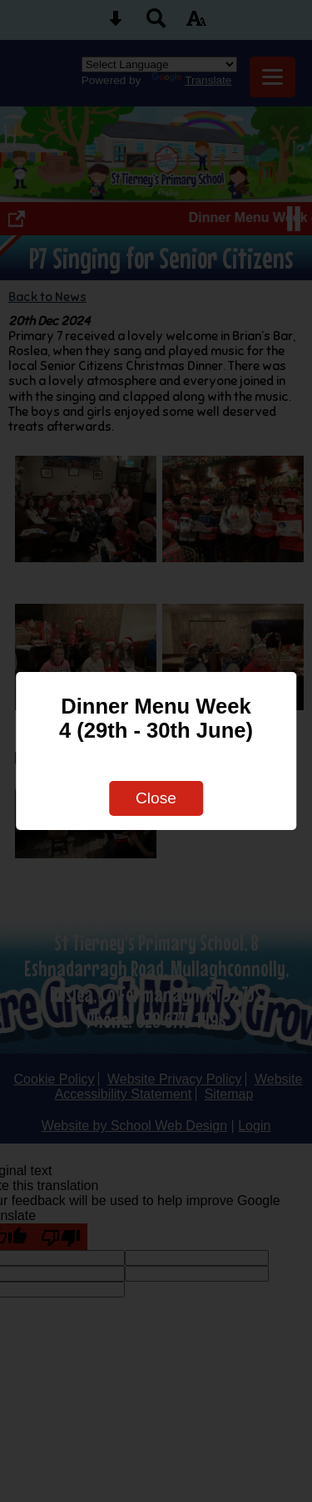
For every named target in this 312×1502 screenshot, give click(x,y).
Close (156, 798)
